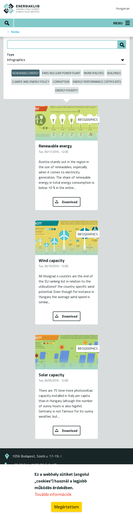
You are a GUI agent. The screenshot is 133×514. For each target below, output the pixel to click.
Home (15, 32)
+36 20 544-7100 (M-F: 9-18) (34, 464)
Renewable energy (25, 73)
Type (10, 54)
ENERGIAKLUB (21, 8)
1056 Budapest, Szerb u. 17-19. (37, 456)
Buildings (114, 73)
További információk (53, 496)
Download (69, 201)
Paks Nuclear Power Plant (61, 73)
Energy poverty (66, 90)
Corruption (61, 82)
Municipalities (94, 73)
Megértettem (66, 508)
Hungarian (123, 8)
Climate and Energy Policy (30, 82)
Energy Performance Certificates (97, 82)
